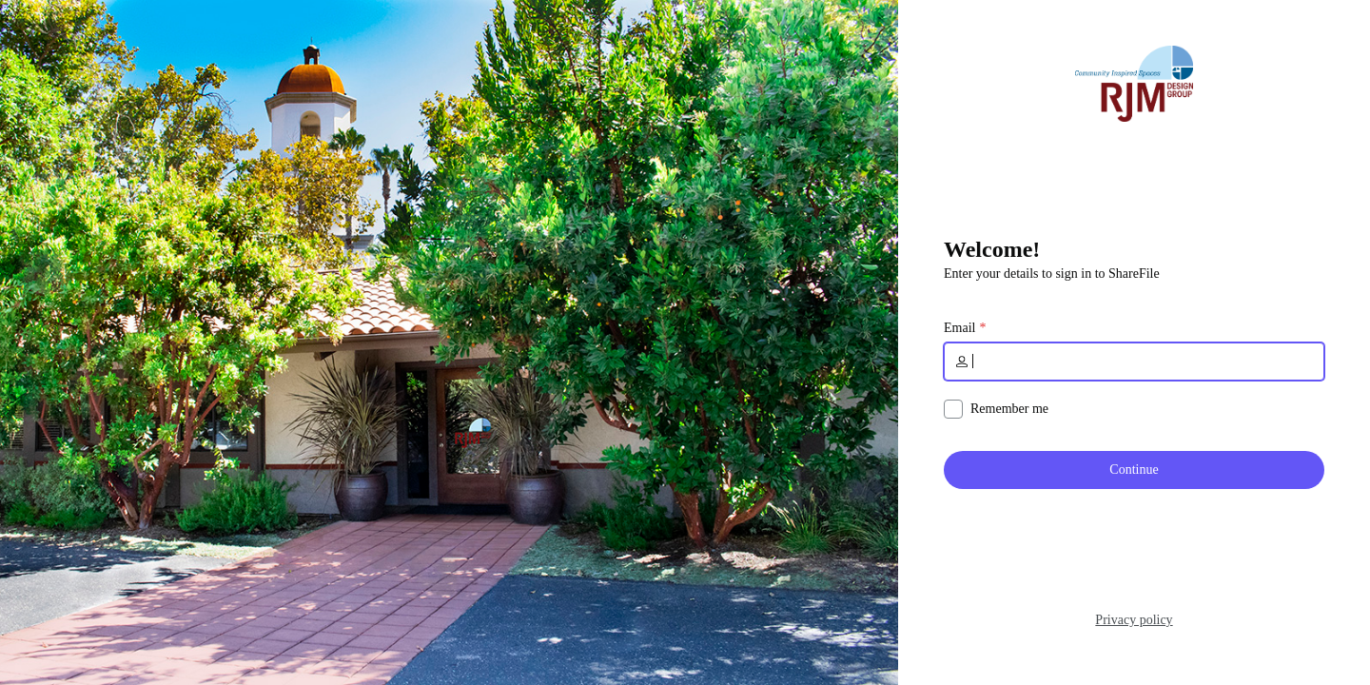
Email (959, 328)
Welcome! (992, 249)
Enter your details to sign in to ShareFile (1052, 273)
